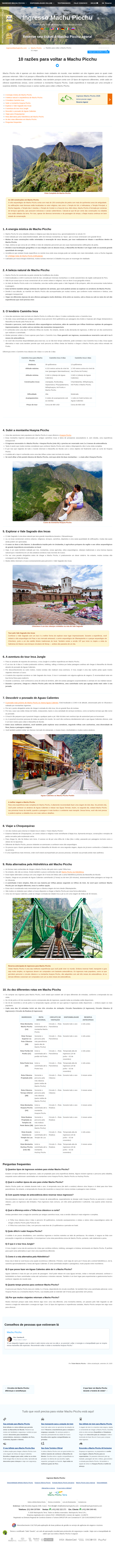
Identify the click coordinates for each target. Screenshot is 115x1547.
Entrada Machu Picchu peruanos (63, 1483)
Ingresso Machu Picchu (57, 17)
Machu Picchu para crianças (85, 1483)
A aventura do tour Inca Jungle (17, 108)
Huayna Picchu (65, 435)
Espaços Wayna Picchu (43, 1483)
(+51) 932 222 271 (59, 1509)
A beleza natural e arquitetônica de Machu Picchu (24, 97)
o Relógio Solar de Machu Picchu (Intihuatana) (25, 256)
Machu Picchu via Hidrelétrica (73, 872)
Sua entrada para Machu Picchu (16, 1424)
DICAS (94, 3)
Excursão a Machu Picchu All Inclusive (95, 1448)
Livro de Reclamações (69, 1502)
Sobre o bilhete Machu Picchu (36, 1502)
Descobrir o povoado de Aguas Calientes (21, 111)
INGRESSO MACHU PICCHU (13, 3)
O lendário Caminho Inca (15, 100)
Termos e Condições (54, 1502)
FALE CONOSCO (80, 3)
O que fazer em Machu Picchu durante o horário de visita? (95, 1389)
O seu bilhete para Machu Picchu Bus (19, 1448)
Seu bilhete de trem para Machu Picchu (95, 1424)
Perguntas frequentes (14, 122)
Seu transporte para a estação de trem (57, 1424)
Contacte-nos (82, 1502)
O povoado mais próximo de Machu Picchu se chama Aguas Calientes (32, 703)
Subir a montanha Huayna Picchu (18, 103)
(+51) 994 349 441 (89, 1509)
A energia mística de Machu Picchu (19, 95)
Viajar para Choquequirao (15, 114)
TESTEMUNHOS (64, 3)
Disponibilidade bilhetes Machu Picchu (20, 1483)
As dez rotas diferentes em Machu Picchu (21, 119)
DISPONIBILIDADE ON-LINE (41, 3)
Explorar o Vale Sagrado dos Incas (18, 106)
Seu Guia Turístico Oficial (52, 1448)
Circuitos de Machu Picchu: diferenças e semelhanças (17, 1389)
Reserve (107, 3)
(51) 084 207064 (33, 1509)
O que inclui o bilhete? (64, 1488)
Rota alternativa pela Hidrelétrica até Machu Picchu (25, 117)
